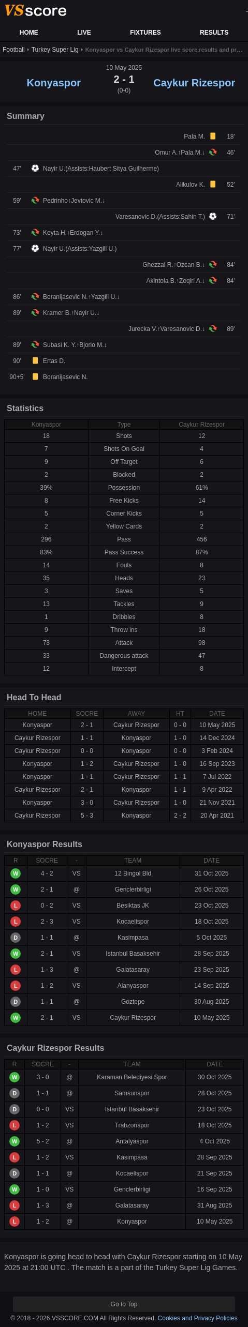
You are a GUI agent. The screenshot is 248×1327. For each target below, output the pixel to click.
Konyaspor (54, 82)
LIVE (84, 32)
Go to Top (124, 1304)
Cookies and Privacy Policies (198, 1318)
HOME (29, 32)
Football (14, 49)
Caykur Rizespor (194, 82)
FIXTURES (145, 32)
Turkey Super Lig (55, 49)
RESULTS (214, 32)
